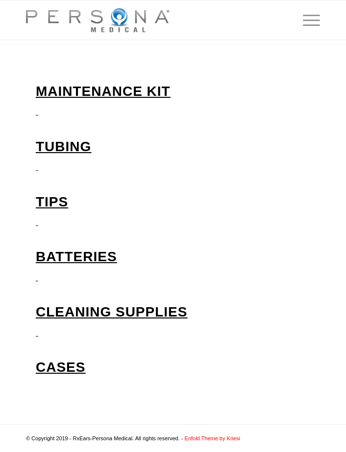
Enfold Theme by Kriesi (213, 438)
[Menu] (306, 20)
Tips (52, 201)
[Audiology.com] (143, 20)
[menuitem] (306, 20)
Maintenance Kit (103, 91)
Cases (60, 367)
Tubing (63, 146)
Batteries (76, 256)
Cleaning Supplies (111, 311)
